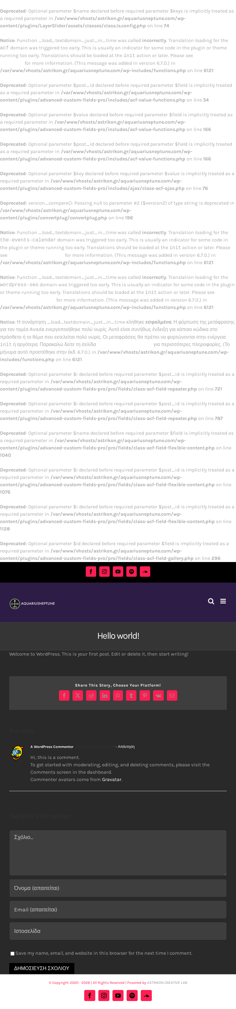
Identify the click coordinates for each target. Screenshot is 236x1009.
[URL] (118, 931)
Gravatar (111, 779)
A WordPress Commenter (51, 747)
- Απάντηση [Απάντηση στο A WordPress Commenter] (125, 747)
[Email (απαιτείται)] (118, 909)
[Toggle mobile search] (211, 601)
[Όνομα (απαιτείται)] (118, 888)
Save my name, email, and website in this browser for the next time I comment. (103, 953)
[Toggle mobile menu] (223, 601)
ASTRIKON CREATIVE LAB (167, 982)
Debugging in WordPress (36, 255)
